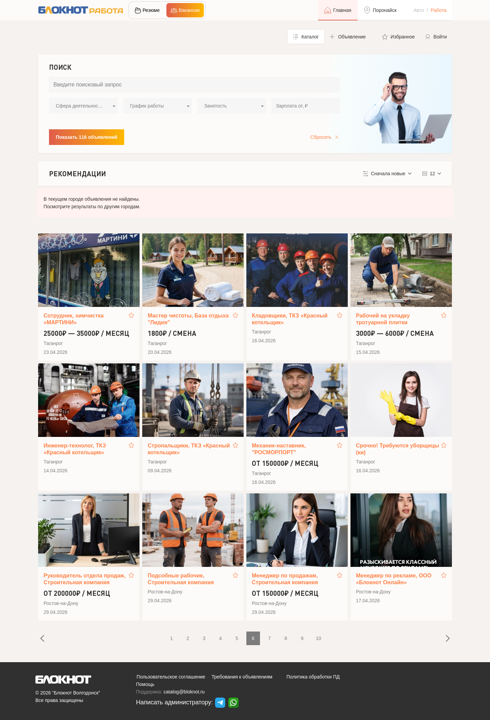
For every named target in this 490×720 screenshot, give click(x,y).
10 (318, 638)
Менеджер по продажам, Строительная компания (285, 579)
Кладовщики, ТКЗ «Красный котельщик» (290, 319)
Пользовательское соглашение (170, 677)
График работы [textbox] (147, 106)
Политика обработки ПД (313, 677)
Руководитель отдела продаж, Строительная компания (85, 579)
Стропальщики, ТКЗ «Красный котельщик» (189, 449)
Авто (418, 10)
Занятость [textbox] (215, 106)
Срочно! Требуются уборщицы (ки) (397, 449)
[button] (350, 37)
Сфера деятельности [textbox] (79, 106)
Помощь (145, 684)
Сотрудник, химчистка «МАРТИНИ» (74, 319)
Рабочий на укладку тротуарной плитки (383, 319)
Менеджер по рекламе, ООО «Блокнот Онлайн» (393, 579)
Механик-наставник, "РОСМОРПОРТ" (279, 449)
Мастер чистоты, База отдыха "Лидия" (188, 319)
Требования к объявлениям (242, 677)
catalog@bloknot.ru (184, 691)
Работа (438, 10)
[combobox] (83, 106)
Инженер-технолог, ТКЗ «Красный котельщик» (75, 449)
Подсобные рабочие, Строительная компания (181, 579)
